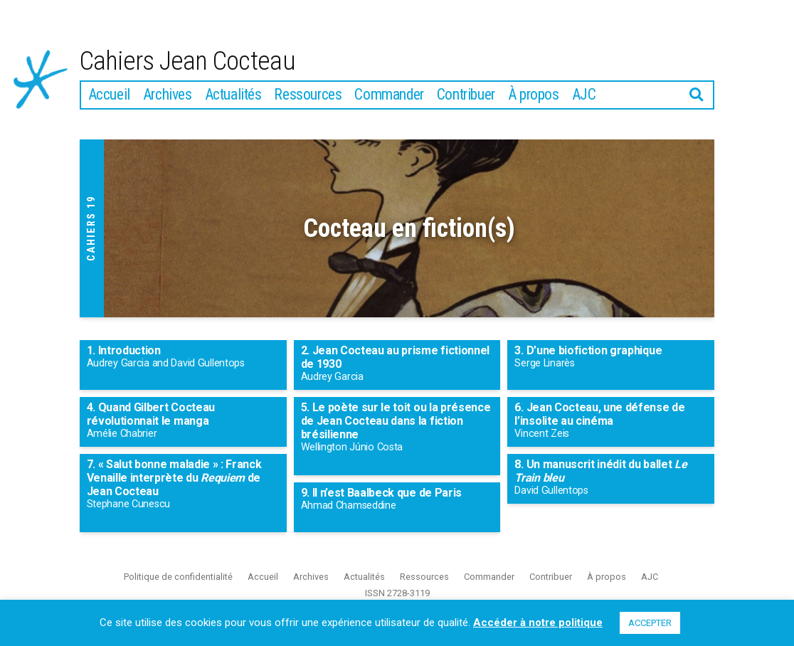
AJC (584, 97)
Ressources (308, 97)
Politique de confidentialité (178, 579)
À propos (533, 97)
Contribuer (466, 97)
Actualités (233, 97)
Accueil (109, 97)
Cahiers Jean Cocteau (195, 62)
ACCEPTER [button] (650, 623)
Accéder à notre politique (538, 622)
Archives (167, 97)
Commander (388, 97)
